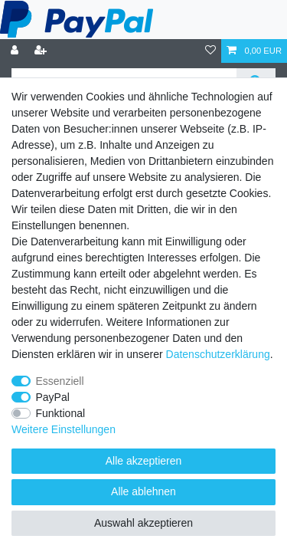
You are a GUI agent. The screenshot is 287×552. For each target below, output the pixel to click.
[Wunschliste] (210, 51)
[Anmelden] (16, 51)
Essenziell (60, 381)
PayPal (53, 397)
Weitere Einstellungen (63, 429)
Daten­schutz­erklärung (218, 354)
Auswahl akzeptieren (143, 523)
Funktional (61, 413)
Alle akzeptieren (144, 461)
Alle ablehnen (143, 491)
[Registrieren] (42, 51)
